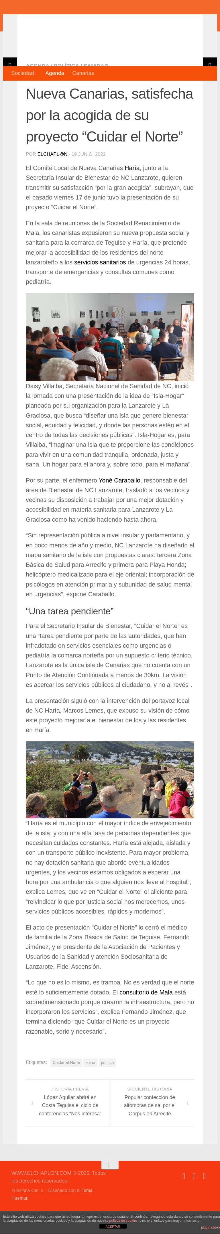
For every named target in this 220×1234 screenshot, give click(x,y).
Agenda (54, 73)
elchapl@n (53, 177)
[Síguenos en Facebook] (184, 1199)
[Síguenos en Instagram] (205, 1199)
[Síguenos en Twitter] (194, 1199)
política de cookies (123, 1221)
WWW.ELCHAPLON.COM (95, 21)
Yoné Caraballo (119, 503)
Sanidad (96, 89)
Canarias (83, 73)
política (107, 1085)
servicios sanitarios (100, 285)
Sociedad (22, 73)
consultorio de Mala (146, 1015)
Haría (132, 191)
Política (66, 89)
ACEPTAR (112, 1226)
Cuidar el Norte (66, 1085)
